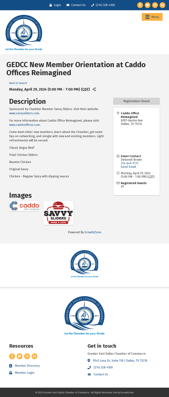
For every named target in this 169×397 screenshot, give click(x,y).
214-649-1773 (129, 163)
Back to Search (18, 83)
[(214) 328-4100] (102, 5)
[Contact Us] (75, 5)
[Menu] (152, 17)
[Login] (54, 5)
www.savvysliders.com (24, 113)
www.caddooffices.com (24, 125)
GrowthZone (93, 232)
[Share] (94, 89)
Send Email (128, 167)
